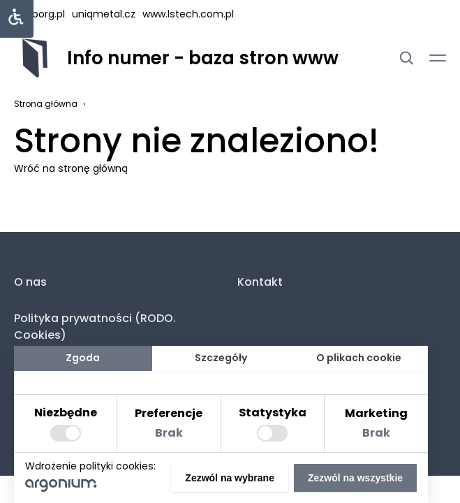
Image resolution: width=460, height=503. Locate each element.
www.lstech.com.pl (188, 14)
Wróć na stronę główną (71, 168)
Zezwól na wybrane (229, 477)
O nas (30, 282)
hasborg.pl (39, 14)
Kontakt (260, 282)
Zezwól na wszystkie (355, 477)
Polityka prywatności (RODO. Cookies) (95, 326)
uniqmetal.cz (103, 14)
